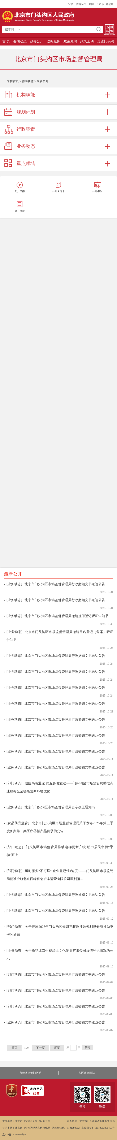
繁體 (91, 4)
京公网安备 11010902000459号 (98, 1127)
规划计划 (26, 111)
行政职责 (26, 129)
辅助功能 (28, 81)
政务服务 (53, 41)
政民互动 (87, 41)
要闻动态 (20, 41)
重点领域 (26, 163)
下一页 (40, 1047)
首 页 (6, 41)
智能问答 (81, 4)
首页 (14, 1047)
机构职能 (26, 94)
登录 (70, 4)
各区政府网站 (86, 1072)
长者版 (100, 4)
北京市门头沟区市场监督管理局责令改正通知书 (60, 807)
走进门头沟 (105, 41)
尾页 (57, 1047)
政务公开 (36, 41)
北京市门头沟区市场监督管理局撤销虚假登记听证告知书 (66, 616)
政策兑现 (70, 41)
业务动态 (26, 146)
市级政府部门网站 (30, 1072)
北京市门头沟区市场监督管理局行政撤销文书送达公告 (65, 584)
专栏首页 (13, 81)
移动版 (110, 4)
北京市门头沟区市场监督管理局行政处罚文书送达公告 (65, 895)
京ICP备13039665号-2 (14, 1134)
